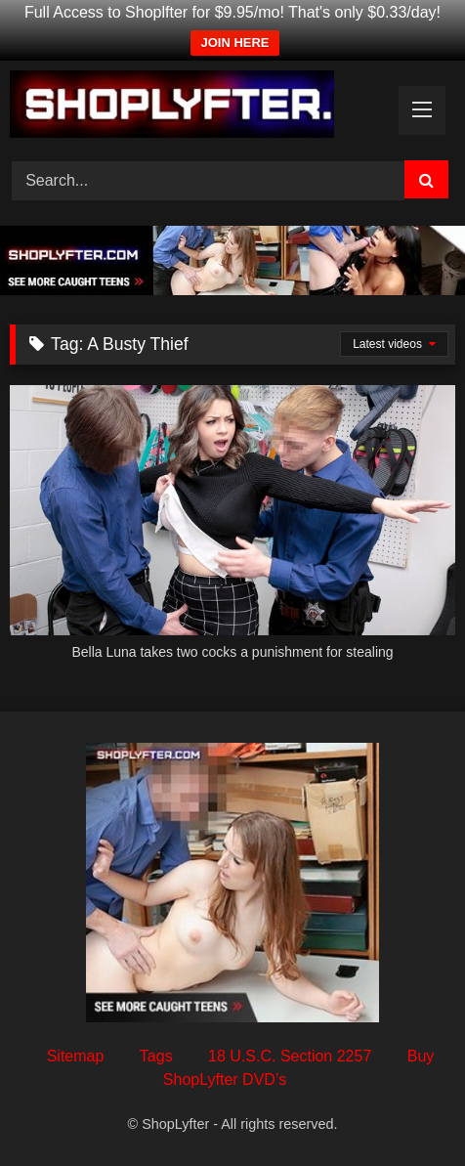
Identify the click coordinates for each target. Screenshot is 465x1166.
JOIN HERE (234, 42)
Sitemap (76, 1056)
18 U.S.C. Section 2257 (289, 1056)
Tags (156, 1056)
